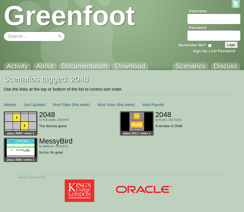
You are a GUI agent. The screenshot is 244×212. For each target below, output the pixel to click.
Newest (10, 105)
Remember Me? (192, 45)
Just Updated (34, 105)
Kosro (163, 119)
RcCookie (49, 119)
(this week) (81, 105)
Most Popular (153, 105)
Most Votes (106, 105)
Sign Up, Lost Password (214, 51)
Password (198, 28)
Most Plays (62, 105)
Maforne (48, 146)
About (21, 177)
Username (198, 11)
